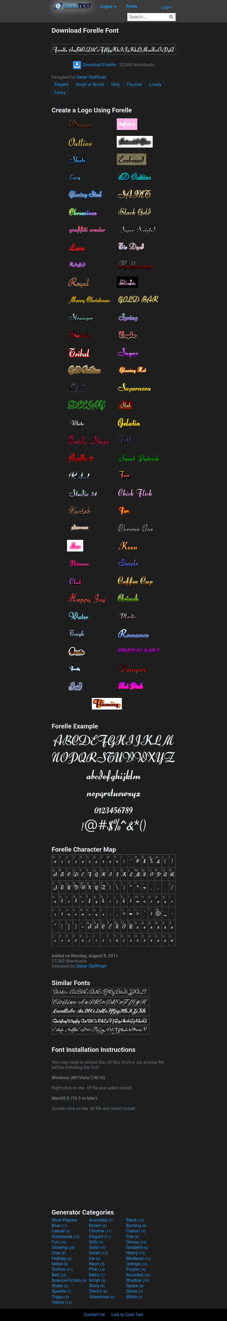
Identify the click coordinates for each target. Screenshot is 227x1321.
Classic (136, 1230)
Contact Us (94, 1314)
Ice (94, 1258)
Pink (97, 1269)
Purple (136, 1269)
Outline (62, 1269)
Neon (97, 1263)
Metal (60, 1263)
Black (135, 1220)
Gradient (137, 1247)
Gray (59, 1252)
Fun (59, 1242)
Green (98, 1252)
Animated (101, 1220)
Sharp (60, 1285)
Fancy (60, 92)
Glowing (63, 1247)
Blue (60, 1225)
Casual (61, 1230)
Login (166, 7)
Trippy (60, 1296)
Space (134, 1285)
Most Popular (65, 1220)
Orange (137, 1263)
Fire (132, 1236)
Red (59, 1274)
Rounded (138, 1274)
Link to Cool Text (127, 1314)
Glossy (136, 1242)
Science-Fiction (69, 1280)
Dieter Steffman (91, 77)
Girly (115, 84)
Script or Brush (90, 84)
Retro (97, 1274)
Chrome (100, 1230)
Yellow (62, 1302)
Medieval (138, 1258)
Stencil (98, 1291)
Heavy (135, 1252)
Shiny (97, 1285)
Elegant (61, 84)
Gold (97, 1247)
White (134, 1296)
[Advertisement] (25, 107)
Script (97, 1280)
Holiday (62, 1258)
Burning (136, 1225)
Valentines (102, 1296)
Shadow (137, 1280)
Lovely (155, 84)
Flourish (134, 84)
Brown (97, 1225)
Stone (134, 1291)
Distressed (65, 1236)
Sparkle (61, 1291)
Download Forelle (94, 64)
